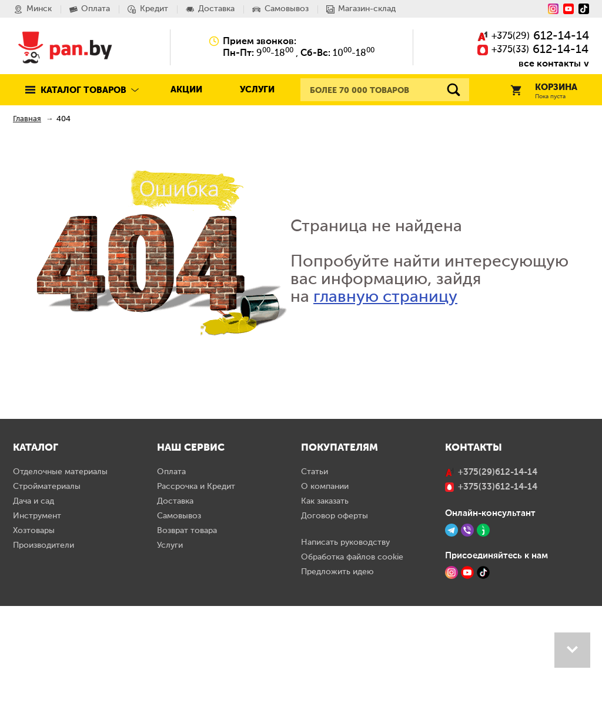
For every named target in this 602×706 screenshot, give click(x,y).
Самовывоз (179, 616)
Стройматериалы (47, 586)
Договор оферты (334, 616)
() (533, 37)
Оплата (171, 572)
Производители (43, 645)
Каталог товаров (83, 90)
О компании (325, 586)
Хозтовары (34, 631)
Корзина (543, 91)
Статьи (314, 572)
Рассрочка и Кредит (196, 586)
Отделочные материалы (60, 572)
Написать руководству (345, 642)
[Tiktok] (583, 9)
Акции (186, 89)
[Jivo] (483, 630)
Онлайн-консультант (490, 613)
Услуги (257, 89)
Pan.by (65, 47)
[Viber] (467, 630)
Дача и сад (33, 601)
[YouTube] (568, 9)
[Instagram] (553, 9)
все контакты (550, 63)
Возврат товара (187, 631)
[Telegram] (451, 630)
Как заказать (325, 601)
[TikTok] (483, 672)
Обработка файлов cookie (352, 657)
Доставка (175, 601)
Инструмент (37, 616)
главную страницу (385, 297)
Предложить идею (337, 672)
